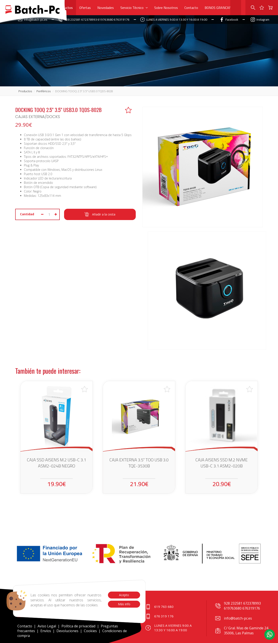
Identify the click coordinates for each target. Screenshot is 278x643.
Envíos (45, 630)
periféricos (43, 91)
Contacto (191, 7)
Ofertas (85, 7)
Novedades (105, 7)
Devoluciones (67, 630)
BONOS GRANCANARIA (222, 7)
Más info (124, 604)
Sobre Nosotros (166, 7)
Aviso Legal (47, 626)
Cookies (90, 630)
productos (25, 91)
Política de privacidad (78, 626)
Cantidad (27, 214)
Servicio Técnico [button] (134, 7)
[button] (269, 634)
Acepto (124, 595)
